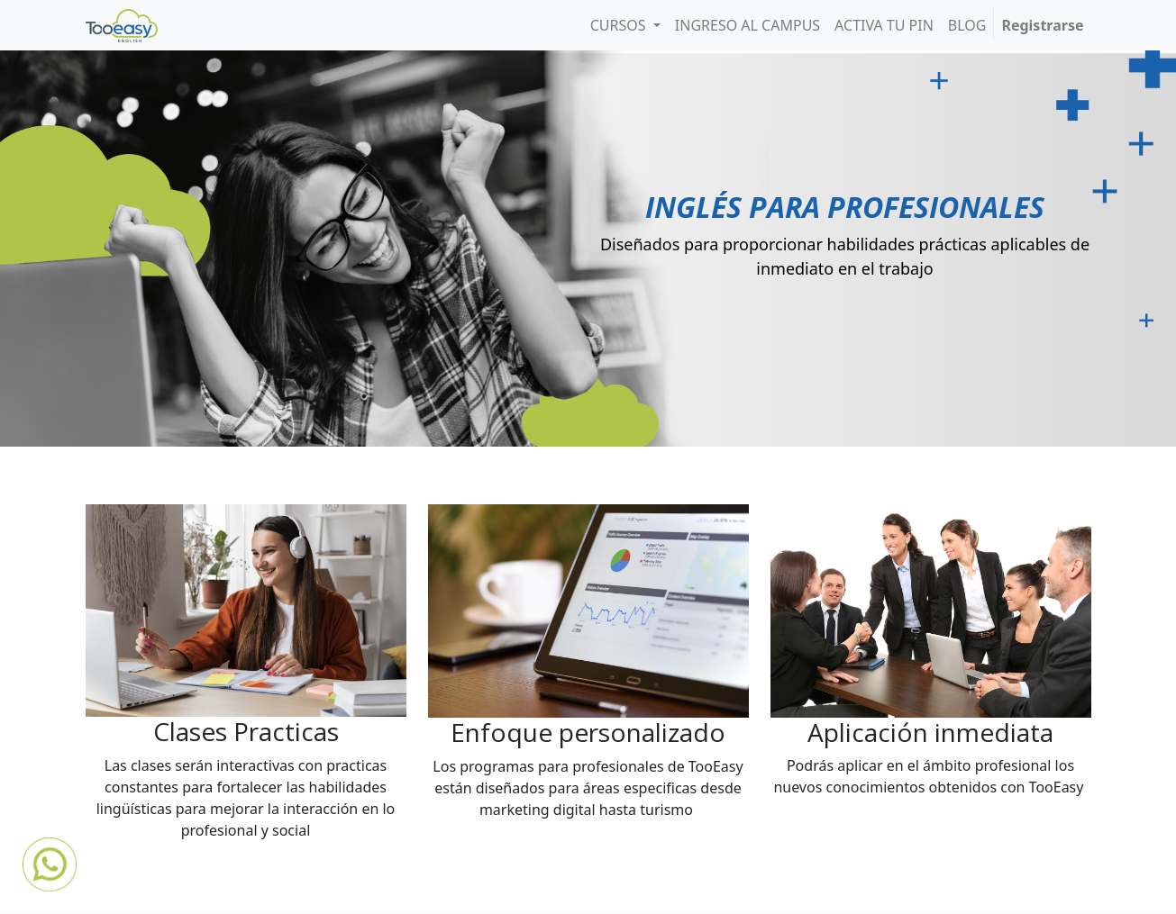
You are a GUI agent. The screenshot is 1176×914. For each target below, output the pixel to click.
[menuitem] (747, 25)
